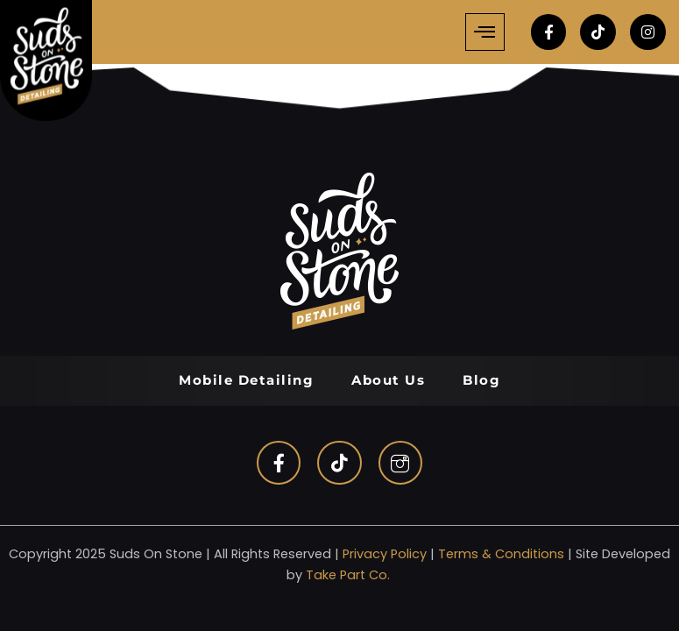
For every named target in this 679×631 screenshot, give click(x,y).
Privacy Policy (385, 554)
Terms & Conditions (501, 554)
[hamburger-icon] (485, 32)
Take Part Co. (348, 575)
